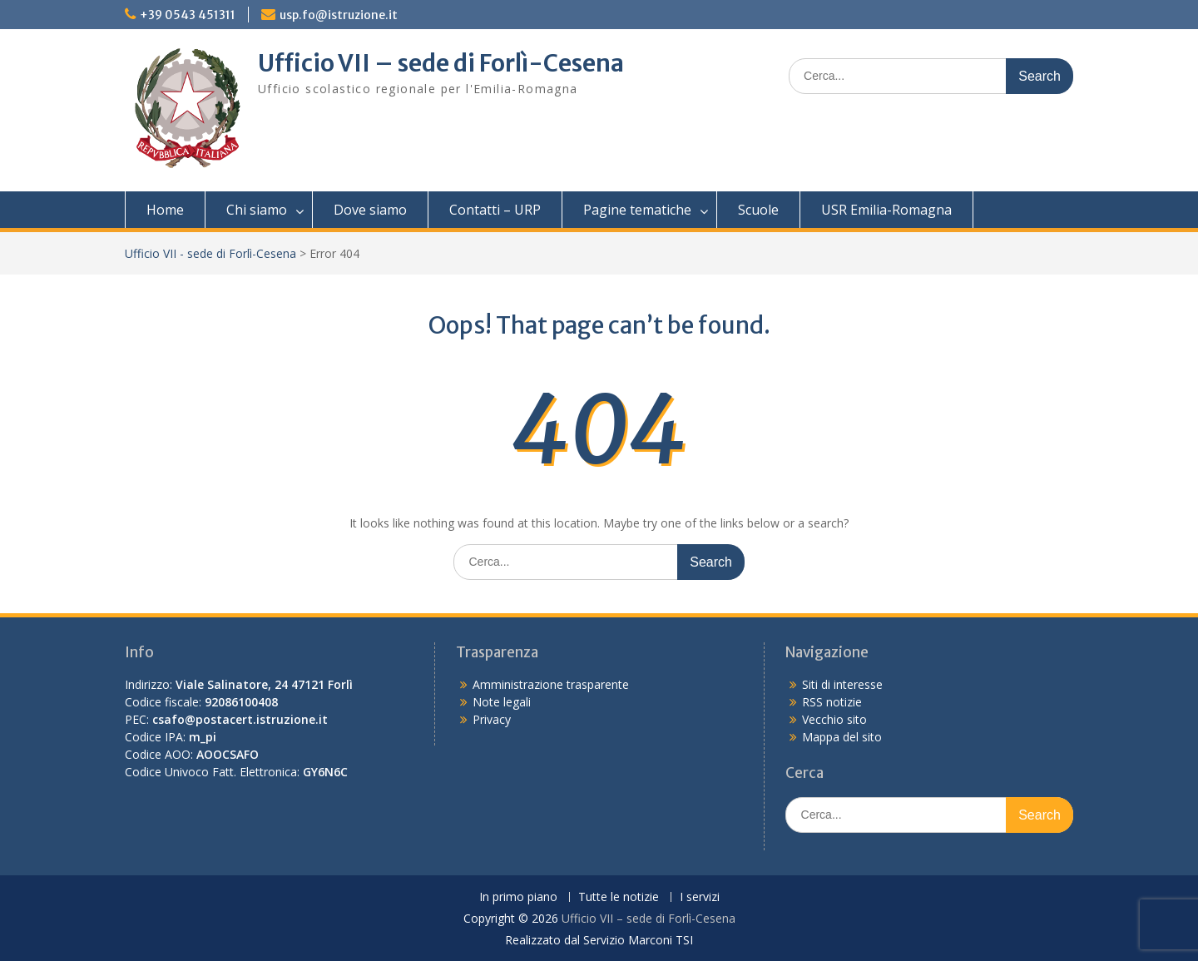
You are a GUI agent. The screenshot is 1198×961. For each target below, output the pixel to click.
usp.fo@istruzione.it (339, 14)
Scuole (758, 210)
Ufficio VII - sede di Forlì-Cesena (210, 253)
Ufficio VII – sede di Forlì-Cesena (441, 63)
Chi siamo (256, 210)
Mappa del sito (842, 737)
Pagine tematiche (637, 210)
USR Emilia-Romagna (886, 210)
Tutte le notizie (618, 897)
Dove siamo (370, 210)
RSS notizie (832, 702)
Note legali (502, 702)
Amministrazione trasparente (551, 684)
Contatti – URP (495, 210)
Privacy (492, 719)
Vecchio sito (834, 719)
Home (165, 210)
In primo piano (518, 897)
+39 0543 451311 (187, 14)
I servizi (700, 897)
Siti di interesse (842, 684)
